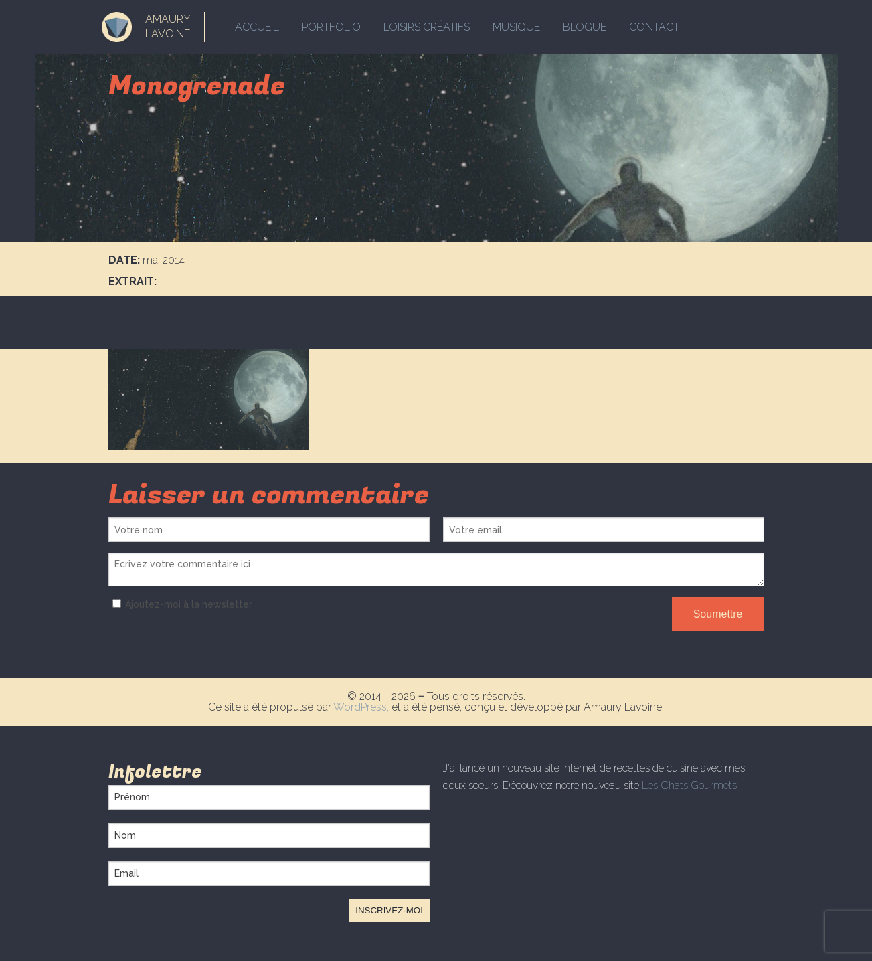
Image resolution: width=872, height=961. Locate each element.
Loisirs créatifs (426, 27)
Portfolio (331, 27)
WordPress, (362, 707)
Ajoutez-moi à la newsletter (180, 604)
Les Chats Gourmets (689, 785)
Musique (516, 27)
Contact (654, 27)
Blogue (584, 27)
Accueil (257, 27)
